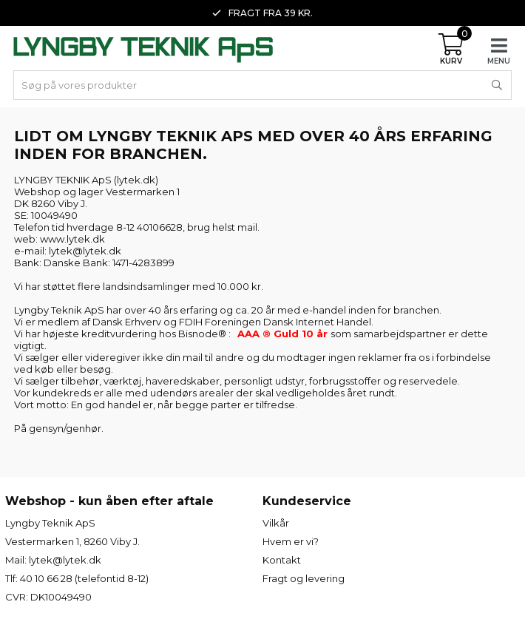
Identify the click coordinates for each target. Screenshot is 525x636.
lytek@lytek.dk (65, 560)
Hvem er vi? (290, 541)
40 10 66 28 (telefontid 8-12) (84, 578)
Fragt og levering (303, 578)
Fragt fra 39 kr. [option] (262, 12)
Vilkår (275, 523)
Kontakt (281, 560)
